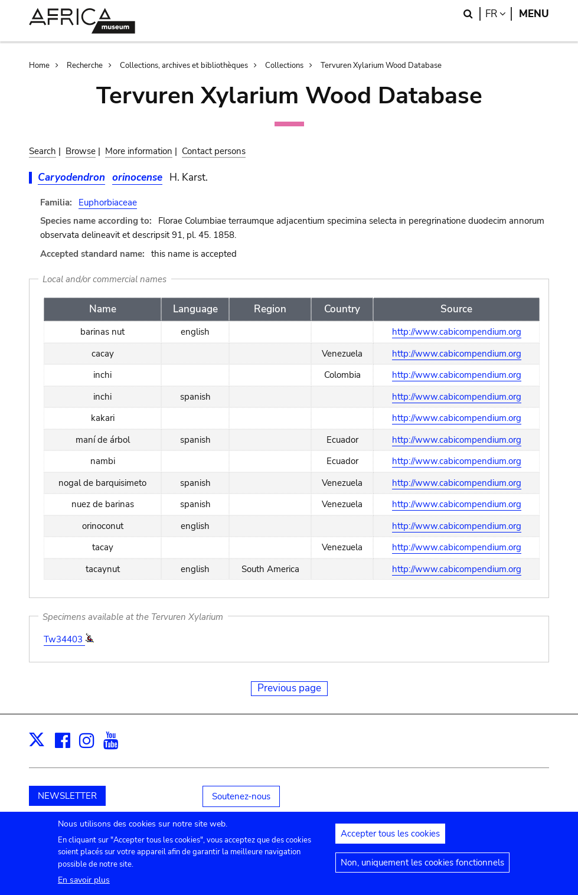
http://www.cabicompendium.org (456, 332)
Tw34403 (64, 639)
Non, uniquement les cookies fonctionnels (422, 868)
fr (498, 14)
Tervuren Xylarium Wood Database (381, 65)
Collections (284, 65)
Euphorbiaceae (108, 202)
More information (138, 151)
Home (39, 65)
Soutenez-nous (241, 796)
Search (42, 151)
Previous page (289, 688)
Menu (534, 14)
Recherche (85, 65)
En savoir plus (84, 885)
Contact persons (214, 151)
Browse (81, 151)
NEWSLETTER (67, 796)
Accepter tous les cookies (390, 839)
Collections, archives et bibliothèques (184, 65)
